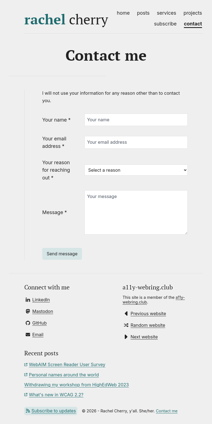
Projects (193, 13)
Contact (193, 24)
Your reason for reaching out (56, 170)
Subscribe (165, 24)
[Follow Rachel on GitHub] (36, 323)
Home (123, 13)
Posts (143, 13)
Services (166, 13)
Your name (56, 120)
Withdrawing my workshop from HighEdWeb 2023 (76, 384)
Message (54, 212)
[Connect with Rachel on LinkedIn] (37, 299)
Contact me (166, 410)
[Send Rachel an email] (34, 334)
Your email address (54, 142)
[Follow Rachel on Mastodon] (39, 311)
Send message (62, 253)
